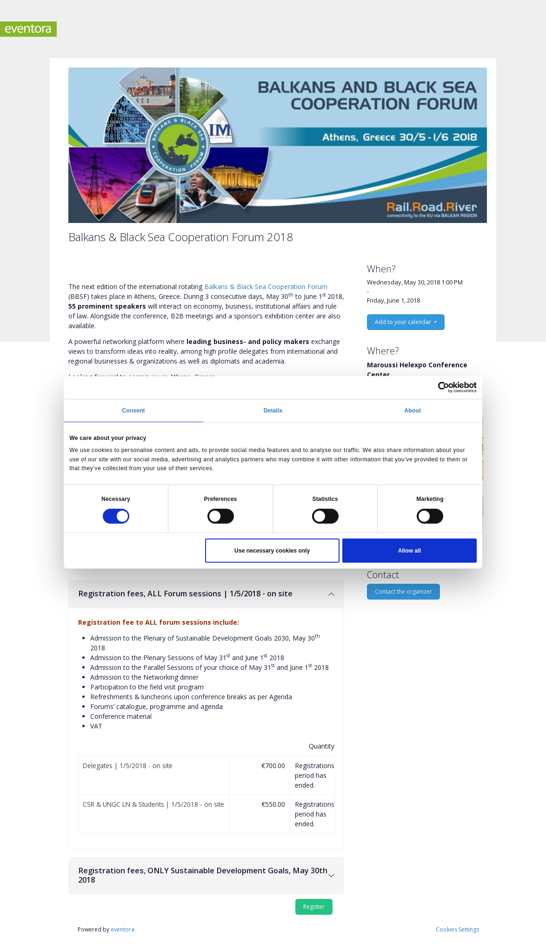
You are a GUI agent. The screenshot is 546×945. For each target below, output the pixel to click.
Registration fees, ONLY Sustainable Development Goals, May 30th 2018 (202, 875)
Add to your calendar (404, 322)
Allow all (409, 550)
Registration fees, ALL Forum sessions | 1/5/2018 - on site (185, 593)
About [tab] (412, 410)
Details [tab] (273, 410)
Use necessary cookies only (272, 550)
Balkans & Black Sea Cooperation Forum (265, 286)
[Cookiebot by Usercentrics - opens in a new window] (436, 387)
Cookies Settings (457, 929)
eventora (122, 929)
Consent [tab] (133, 410)
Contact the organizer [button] (403, 591)
